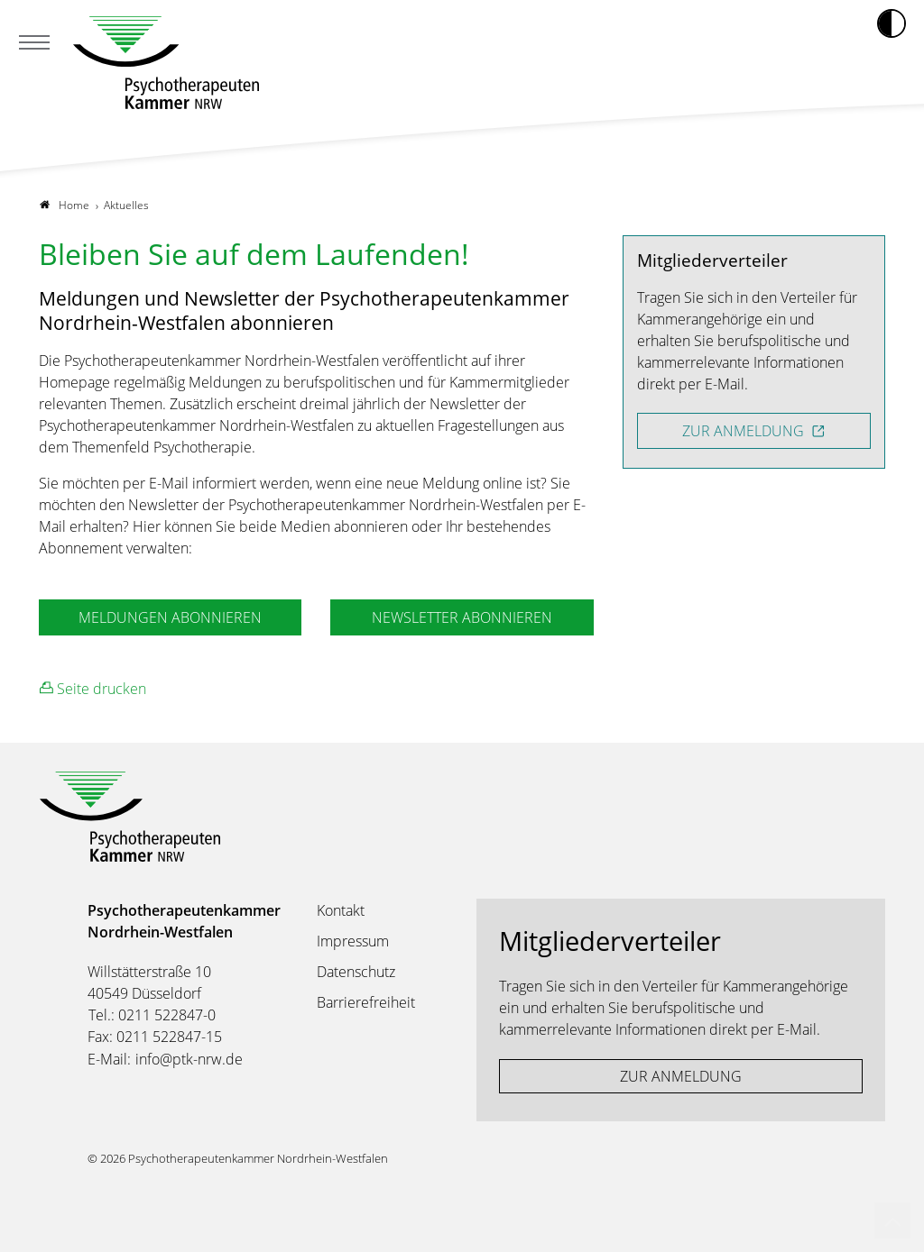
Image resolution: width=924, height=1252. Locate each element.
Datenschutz (356, 972)
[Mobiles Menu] (34, 44)
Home (64, 205)
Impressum (353, 941)
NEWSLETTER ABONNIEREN (462, 617)
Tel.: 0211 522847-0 (152, 1015)
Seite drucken (93, 688)
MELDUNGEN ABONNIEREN (170, 617)
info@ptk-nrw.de (189, 1059)
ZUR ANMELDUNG (745, 431)
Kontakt (341, 910)
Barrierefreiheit (366, 1002)
